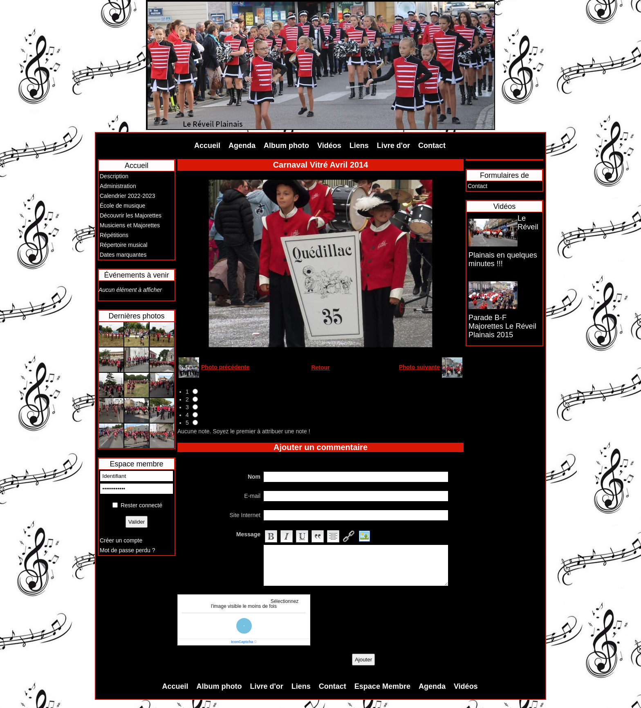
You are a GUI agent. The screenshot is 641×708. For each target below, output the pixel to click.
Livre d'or (393, 145)
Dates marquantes (123, 254)
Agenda (242, 145)
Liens (359, 145)
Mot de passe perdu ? (127, 550)
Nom (254, 476)
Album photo (286, 145)
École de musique (122, 205)
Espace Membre (382, 686)
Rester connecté (141, 505)
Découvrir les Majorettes (130, 215)
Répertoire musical (124, 245)
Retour (320, 367)
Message (248, 534)
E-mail (252, 496)
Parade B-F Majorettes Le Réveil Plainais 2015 (502, 326)
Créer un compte (121, 540)
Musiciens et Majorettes (130, 225)
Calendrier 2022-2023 (127, 196)
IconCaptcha (242, 642)
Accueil (207, 145)
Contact (432, 145)
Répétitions (114, 235)
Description (114, 176)
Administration (118, 186)
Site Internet (245, 515)
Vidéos (329, 145)
